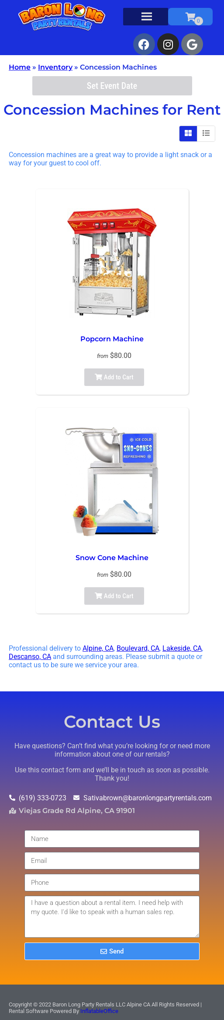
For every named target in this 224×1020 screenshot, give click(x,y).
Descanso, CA (30, 656)
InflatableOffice (99, 1011)
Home (20, 67)
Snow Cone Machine (112, 558)
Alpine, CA (98, 648)
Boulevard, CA (138, 648)
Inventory (55, 67)
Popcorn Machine (112, 339)
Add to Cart (114, 377)
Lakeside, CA (182, 648)
